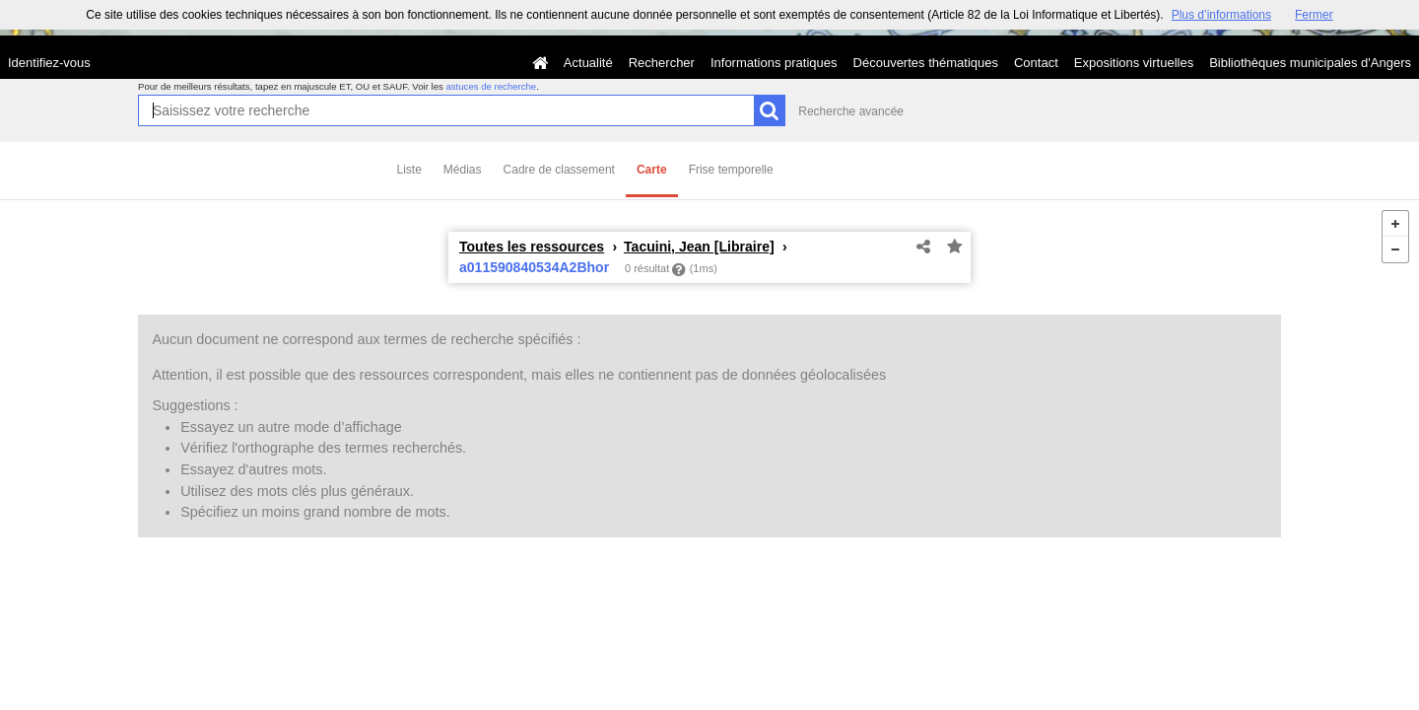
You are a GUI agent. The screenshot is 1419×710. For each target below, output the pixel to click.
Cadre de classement (559, 170)
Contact (1036, 62)
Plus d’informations (1221, 15)
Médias (462, 170)
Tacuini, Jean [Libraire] (699, 246)
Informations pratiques (774, 62)
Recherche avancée (851, 111)
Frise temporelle (731, 170)
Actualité (588, 62)
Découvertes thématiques (925, 62)
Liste (409, 170)
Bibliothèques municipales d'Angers (1310, 62)
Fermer (1314, 15)
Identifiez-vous (49, 62)
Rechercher (662, 62)
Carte (652, 170)
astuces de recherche (490, 86)
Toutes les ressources (531, 246)
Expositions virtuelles (1133, 62)
